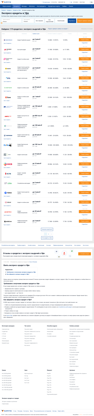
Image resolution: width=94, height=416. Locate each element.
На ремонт (72, 382)
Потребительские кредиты (8, 245)
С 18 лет (4, 334)
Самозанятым (5, 329)
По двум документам (75, 336)
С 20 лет (4, 338)
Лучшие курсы (46, 2)
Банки (71, 6)
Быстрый (72, 357)
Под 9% (49, 376)
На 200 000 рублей (6, 380)
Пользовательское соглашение (42, 411)
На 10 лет (26, 380)
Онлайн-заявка (32, 245)
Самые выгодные (74, 366)
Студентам (4, 331)
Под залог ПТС (28, 341)
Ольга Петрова (33, 262)
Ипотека (32, 6)
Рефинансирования (74, 389)
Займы (64, 6)
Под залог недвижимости (30, 343)
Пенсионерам (5, 341)
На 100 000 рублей (6, 378)
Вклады (24, 6)
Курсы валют (7, 6)
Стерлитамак (5, 404)
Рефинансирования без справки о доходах (78, 374)
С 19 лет (4, 336)
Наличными (60, 21)
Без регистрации (74, 354)
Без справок (39, 21)
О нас (14, 411)
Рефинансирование (58, 245)
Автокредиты (41, 6)
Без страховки (73, 341)
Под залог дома (28, 329)
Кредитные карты (54, 6)
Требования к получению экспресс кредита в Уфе (21, 272)
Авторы (54, 411)
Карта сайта (61, 411)
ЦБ (71, 2)
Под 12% (49, 380)
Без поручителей (49, 20)
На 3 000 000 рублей (7, 389)
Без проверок (73, 347)
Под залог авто (28, 334)
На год (26, 376)
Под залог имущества (30, 336)
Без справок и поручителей (76, 331)
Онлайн (71, 334)
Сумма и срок (36, 33)
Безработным (5, 343)
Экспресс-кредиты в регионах (9, 401)
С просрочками (73, 345)
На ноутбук (72, 384)
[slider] (1, 23)
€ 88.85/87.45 (61, 2)
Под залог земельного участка (32, 331)
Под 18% (49, 392)
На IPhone (72, 377)
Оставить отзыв (84, 254)
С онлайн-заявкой (51, 336)
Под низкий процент (52, 394)
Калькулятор (68, 245)
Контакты (26, 411)
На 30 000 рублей (6, 373)
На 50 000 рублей (6, 376)
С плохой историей (74, 352)
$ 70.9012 (75, 2)
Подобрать (72, 21)
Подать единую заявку (84, 21)
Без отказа (86, 245)
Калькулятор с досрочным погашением (80, 329)
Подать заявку (85, 39)
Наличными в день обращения (55, 329)
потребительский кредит (65, 307)
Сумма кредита (6, 19)
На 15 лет (26, 382)
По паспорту (73, 338)
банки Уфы (10, 315)
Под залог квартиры (29, 338)
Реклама (20, 411)
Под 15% (49, 385)
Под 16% (49, 387)
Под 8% (49, 373)
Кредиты (16, 6)
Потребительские (74, 386)
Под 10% (49, 378)
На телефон (72, 379)
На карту (48, 245)
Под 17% (49, 389)
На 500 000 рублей (6, 385)
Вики (31, 411)
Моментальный (73, 343)
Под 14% (49, 382)
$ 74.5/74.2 (54, 2)
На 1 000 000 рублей (7, 387)
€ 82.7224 (82, 2)
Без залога (27, 345)
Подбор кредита (21, 245)
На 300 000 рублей (6, 382)
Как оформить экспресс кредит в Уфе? (18, 274)
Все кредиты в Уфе (47, 238)
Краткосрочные (28, 373)
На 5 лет (26, 378)
